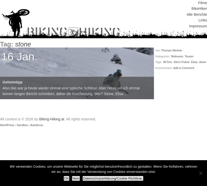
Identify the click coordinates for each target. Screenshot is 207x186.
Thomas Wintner (171, 50)
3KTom (167, 62)
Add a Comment (183, 67)
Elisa (194, 62)
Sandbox (22, 125)
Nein (75, 178)
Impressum (198, 26)
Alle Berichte (197, 14)
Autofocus (36, 125)
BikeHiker (199, 8)
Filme (202, 3)
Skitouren (177, 56)
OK (66, 178)
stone (202, 62)
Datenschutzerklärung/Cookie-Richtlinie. (113, 178)
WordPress (7, 125)
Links (202, 20)
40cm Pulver (182, 62)
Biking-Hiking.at (51, 119)
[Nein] (200, 173)
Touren (189, 56)
